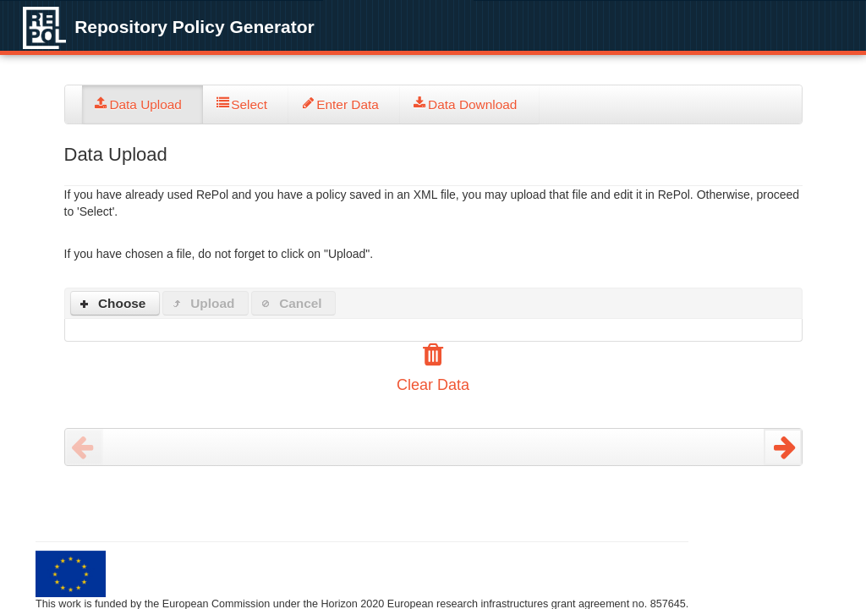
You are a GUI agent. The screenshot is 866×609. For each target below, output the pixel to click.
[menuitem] (142, 104)
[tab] (143, 104)
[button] (115, 303)
